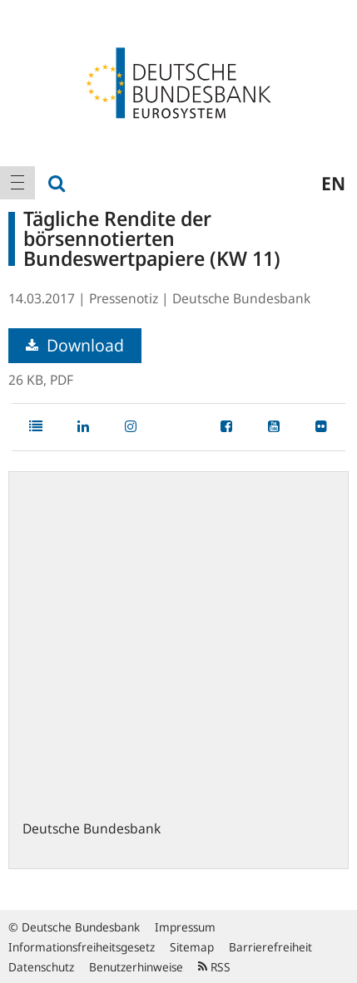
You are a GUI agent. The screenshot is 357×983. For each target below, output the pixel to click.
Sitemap (192, 947)
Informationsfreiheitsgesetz (81, 947)
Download (75, 345)
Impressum (185, 927)
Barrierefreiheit (270, 947)
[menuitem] (17, 182)
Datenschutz (41, 967)
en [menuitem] (333, 182)
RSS (214, 967)
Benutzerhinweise (136, 967)
